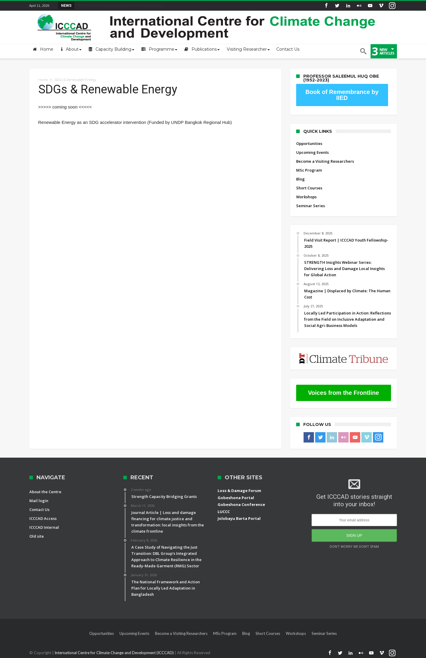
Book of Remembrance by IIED (342, 95)
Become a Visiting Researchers (325, 161)
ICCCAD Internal (44, 527)
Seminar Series (310, 205)
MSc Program (309, 170)
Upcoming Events (312, 152)
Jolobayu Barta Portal (239, 518)
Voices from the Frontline (343, 393)
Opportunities (309, 143)
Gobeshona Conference (241, 504)
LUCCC (224, 511)
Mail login (38, 500)
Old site (36, 536)
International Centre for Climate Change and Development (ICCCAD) (115, 652)
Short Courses (309, 188)
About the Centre (45, 491)
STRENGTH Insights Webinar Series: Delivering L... (119, 5)
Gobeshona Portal (236, 497)
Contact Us (39, 509)
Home (43, 80)
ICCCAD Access (43, 518)
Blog (300, 179)
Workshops (306, 196)
